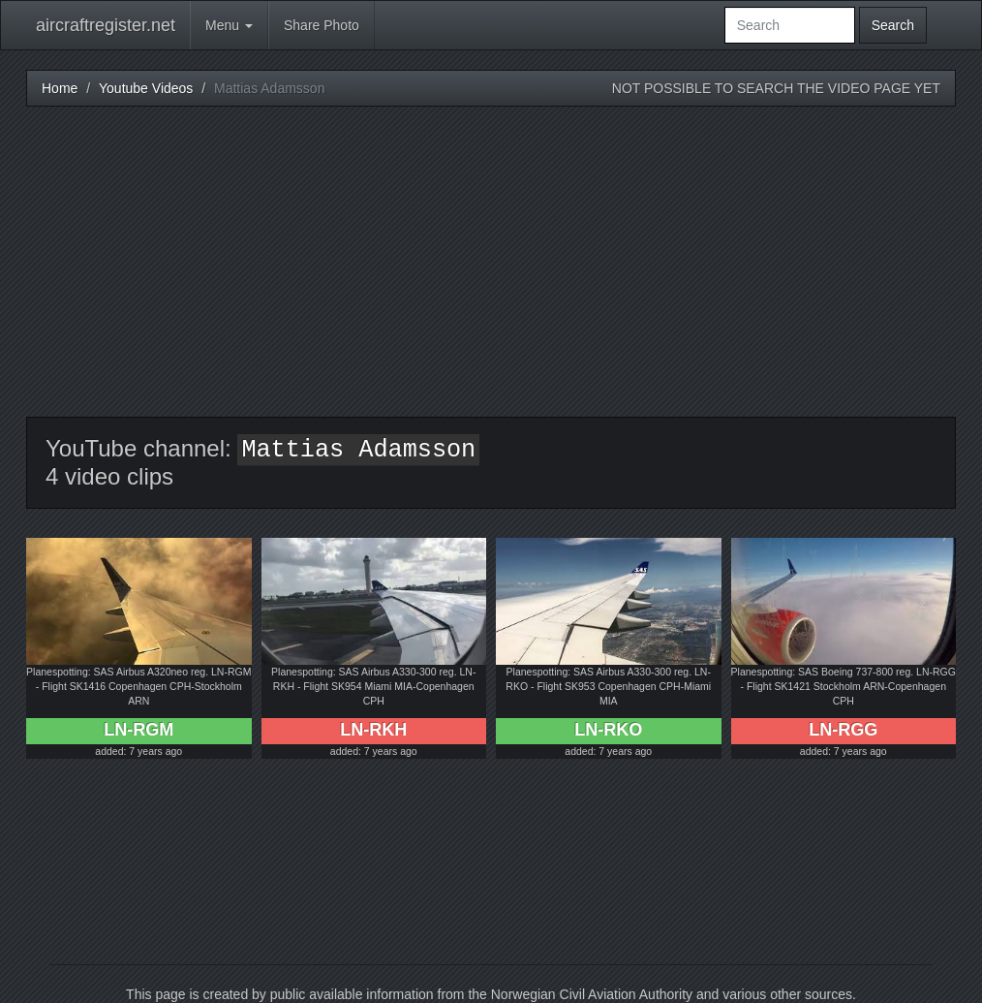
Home (59, 88)
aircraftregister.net (105, 25)
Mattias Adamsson (358, 450)
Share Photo (321, 25)
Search (893, 25)
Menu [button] (229, 25)
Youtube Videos (146, 88)
